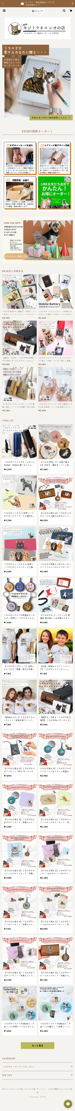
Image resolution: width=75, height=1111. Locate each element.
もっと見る (37, 1045)
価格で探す (7, 1075)
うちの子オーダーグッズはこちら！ (18, 1066)
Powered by (37, 1097)
